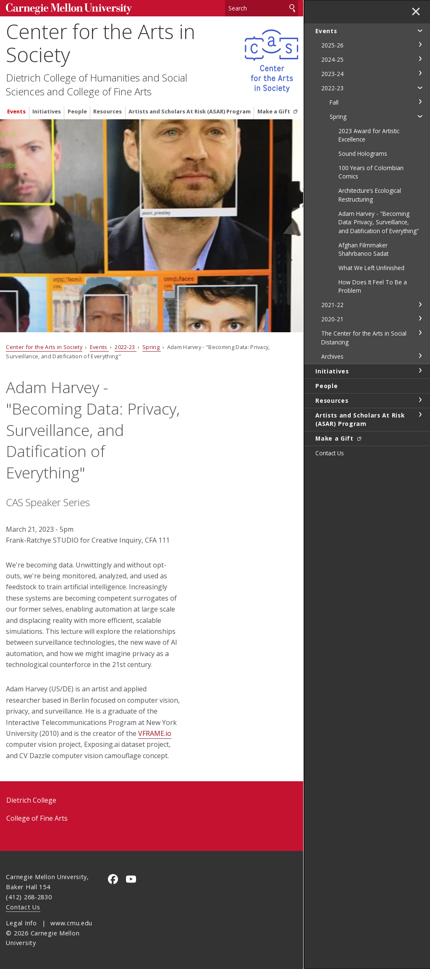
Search (292, 8)
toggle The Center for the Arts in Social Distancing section (420, 332)
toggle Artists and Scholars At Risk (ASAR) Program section (420, 414)
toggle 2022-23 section (420, 87)
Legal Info (21, 923)
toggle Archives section (420, 355)
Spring (151, 347)
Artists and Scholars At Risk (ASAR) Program (189, 111)
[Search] (261, 8)
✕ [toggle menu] (416, 12)
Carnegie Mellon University (69, 9)
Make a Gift (274, 111)
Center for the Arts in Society (100, 43)
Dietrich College (31, 800)
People (77, 111)
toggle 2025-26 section (420, 44)
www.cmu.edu (71, 923)
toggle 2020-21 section (420, 318)
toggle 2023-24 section (420, 73)
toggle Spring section (420, 116)
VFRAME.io (154, 733)
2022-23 (125, 347)
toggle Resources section (420, 400)
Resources (107, 111)
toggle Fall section (420, 101)
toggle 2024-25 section (420, 59)
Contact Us (23, 907)
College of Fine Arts (37, 818)
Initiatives (46, 111)
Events (16, 111)
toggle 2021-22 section (420, 304)
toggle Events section (420, 30)
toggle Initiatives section (420, 370)
